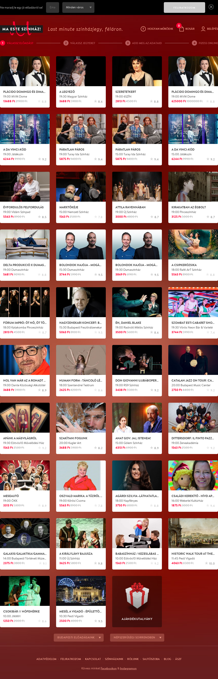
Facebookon (109, 668)
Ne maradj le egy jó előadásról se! (21, 7)
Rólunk (133, 659)
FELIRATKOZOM (184, 7)
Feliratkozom (70, 659)
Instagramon (128, 668)
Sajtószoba (151, 659)
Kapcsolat (93, 659)
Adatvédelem (46, 659)
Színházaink (114, 659)
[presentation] (128, 10)
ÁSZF (178, 659)
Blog (167, 659)
